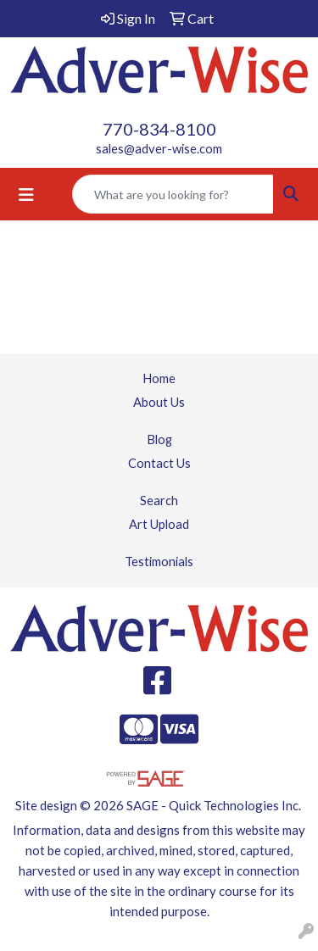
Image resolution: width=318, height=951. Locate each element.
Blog (159, 439)
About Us (159, 402)
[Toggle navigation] (26, 194)
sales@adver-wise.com (159, 149)
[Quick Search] (173, 194)
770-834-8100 (159, 129)
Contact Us (159, 463)
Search (159, 500)
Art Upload (159, 524)
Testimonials (159, 561)
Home (159, 378)
